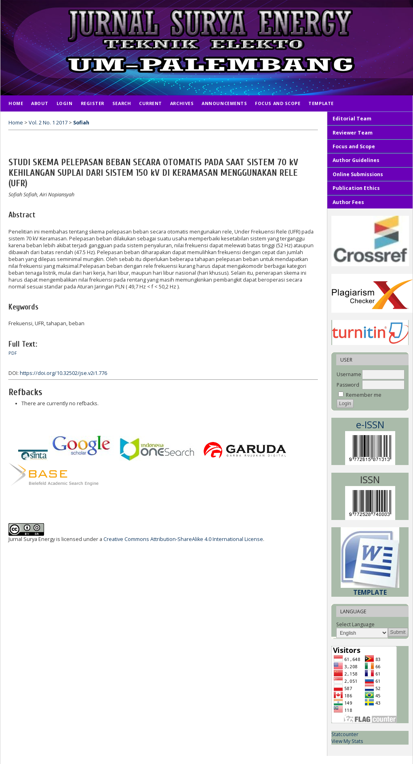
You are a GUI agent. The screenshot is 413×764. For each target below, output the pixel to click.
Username (349, 374)
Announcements (224, 103)
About (39, 103)
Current (150, 103)
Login (65, 103)
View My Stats (347, 741)
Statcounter (344, 734)
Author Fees (348, 202)
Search (121, 103)
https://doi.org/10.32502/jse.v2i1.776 (63, 373)
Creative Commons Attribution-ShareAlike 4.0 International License (183, 539)
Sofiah (81, 122)
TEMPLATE (320, 103)
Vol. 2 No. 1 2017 (48, 122)
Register (92, 103)
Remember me (363, 394)
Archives (182, 103)
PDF (12, 353)
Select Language (355, 624)
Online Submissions (358, 174)
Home (15, 103)
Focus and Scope (277, 103)
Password (348, 384)
